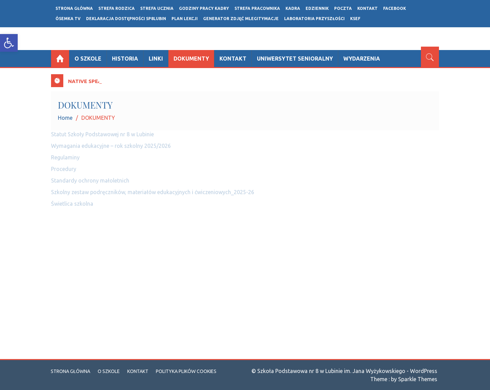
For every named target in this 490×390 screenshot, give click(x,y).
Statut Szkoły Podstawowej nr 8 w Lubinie (102, 131)
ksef (355, 18)
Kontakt (367, 8)
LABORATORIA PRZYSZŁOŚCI (314, 18)
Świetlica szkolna (72, 201)
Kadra (292, 8)
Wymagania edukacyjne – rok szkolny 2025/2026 (111, 143)
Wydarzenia (361, 58)
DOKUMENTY (191, 58)
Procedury (63, 166)
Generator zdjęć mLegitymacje (241, 18)
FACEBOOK (394, 8)
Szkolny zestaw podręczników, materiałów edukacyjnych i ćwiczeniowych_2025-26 (152, 189)
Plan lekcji (185, 18)
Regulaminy (65, 154)
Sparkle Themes (417, 379)
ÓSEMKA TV (68, 18)
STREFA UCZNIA (157, 8)
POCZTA (343, 8)
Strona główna (74, 8)
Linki (156, 58)
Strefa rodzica (116, 8)
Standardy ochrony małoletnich (90, 178)
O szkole (88, 58)
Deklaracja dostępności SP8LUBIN (126, 18)
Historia (125, 58)
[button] (9, 43)
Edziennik (317, 8)
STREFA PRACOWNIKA (257, 8)
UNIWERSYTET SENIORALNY (295, 58)
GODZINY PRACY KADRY (204, 8)
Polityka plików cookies (186, 371)
